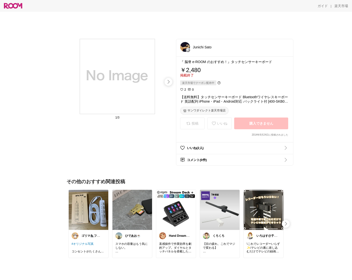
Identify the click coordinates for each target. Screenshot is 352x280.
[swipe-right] (168, 82)
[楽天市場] (341, 6)
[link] (88, 209)
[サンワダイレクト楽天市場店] (204, 111)
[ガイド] (323, 6)
